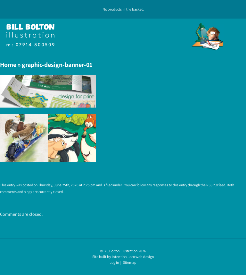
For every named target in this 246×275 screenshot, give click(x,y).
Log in (114, 262)
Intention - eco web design (133, 256)
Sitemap (129, 262)
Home (8, 65)
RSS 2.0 (212, 184)
